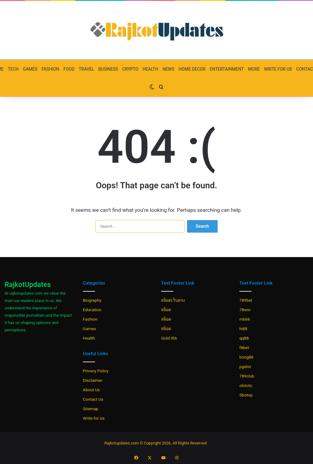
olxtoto (245, 385)
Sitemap (90, 408)
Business (108, 69)
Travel (86, 69)
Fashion (50, 69)
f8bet (244, 347)
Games (30, 69)
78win (244, 309)
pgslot (245, 366)
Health (150, 69)
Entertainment (227, 69)
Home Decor (192, 69)
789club (246, 376)
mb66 (244, 319)
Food (68, 69)
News (169, 69)
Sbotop (245, 394)
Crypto (130, 69)
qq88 (244, 338)
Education (92, 309)
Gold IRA (169, 338)
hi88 (243, 328)
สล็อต (166, 309)
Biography (92, 300)
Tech (13, 69)
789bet (245, 300)
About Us (91, 389)
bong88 (246, 357)
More (254, 69)
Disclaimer (92, 380)
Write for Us (278, 69)
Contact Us (93, 399)
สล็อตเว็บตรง (173, 300)
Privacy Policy (96, 370)
